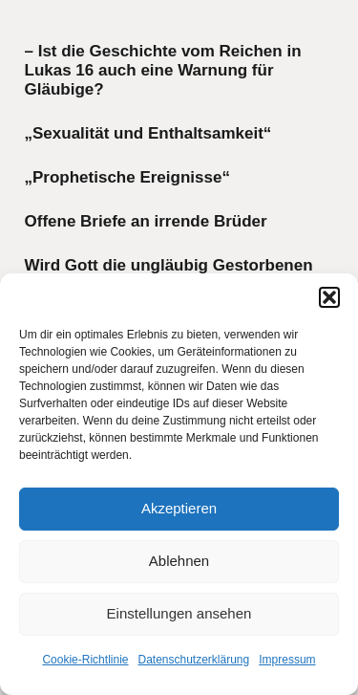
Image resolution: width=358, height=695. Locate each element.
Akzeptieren (179, 508)
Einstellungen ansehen (179, 613)
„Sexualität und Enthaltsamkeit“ (148, 133)
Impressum (287, 659)
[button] (329, 297)
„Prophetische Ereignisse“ (127, 177)
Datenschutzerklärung (193, 659)
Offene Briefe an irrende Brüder (146, 221)
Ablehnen (179, 561)
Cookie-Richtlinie (85, 659)
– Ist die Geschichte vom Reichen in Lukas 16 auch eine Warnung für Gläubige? (163, 70)
